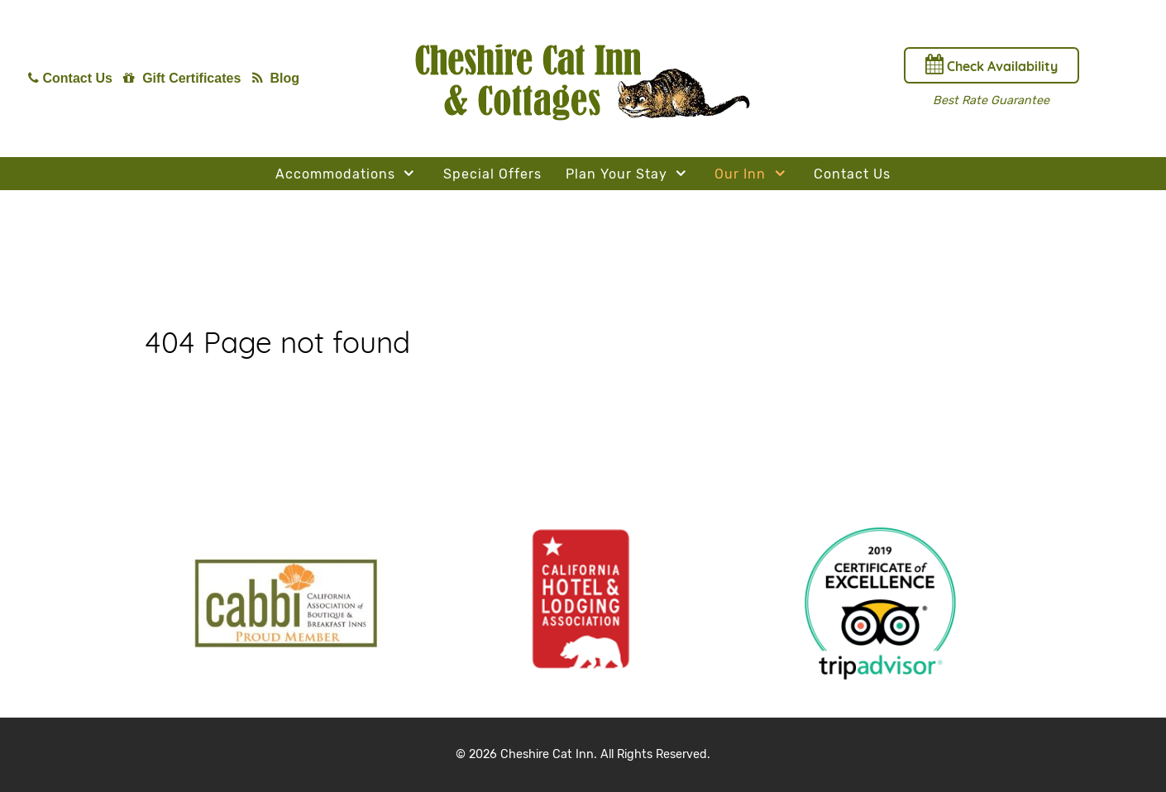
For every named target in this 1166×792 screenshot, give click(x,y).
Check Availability (991, 64)
